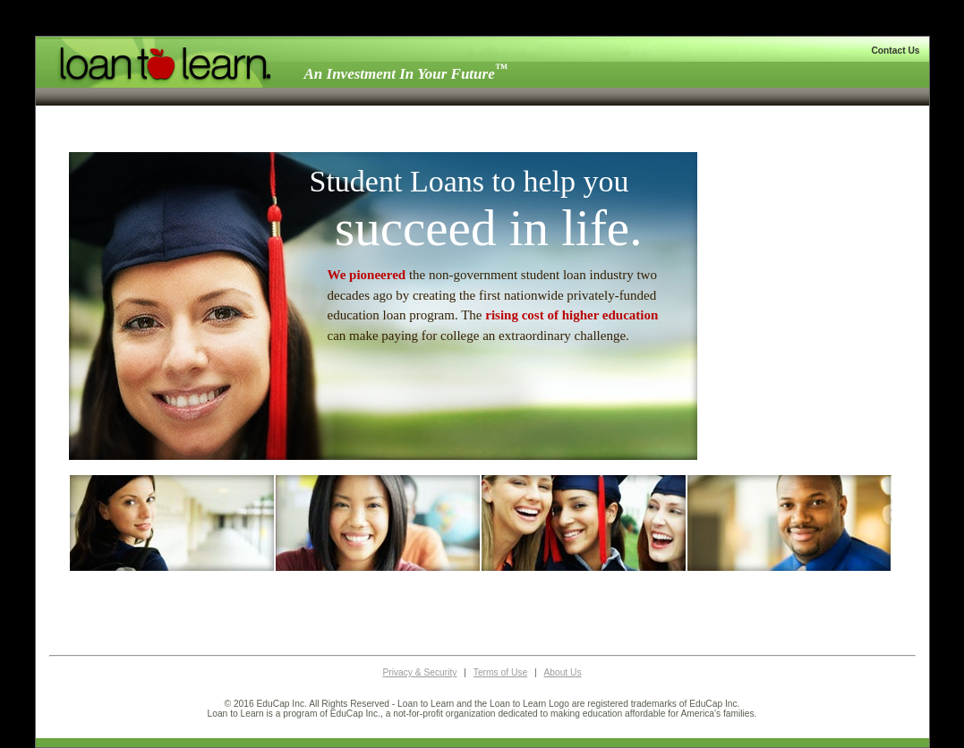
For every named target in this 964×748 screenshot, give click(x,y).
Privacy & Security (419, 672)
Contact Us (895, 50)
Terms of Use (500, 672)
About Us (562, 672)
